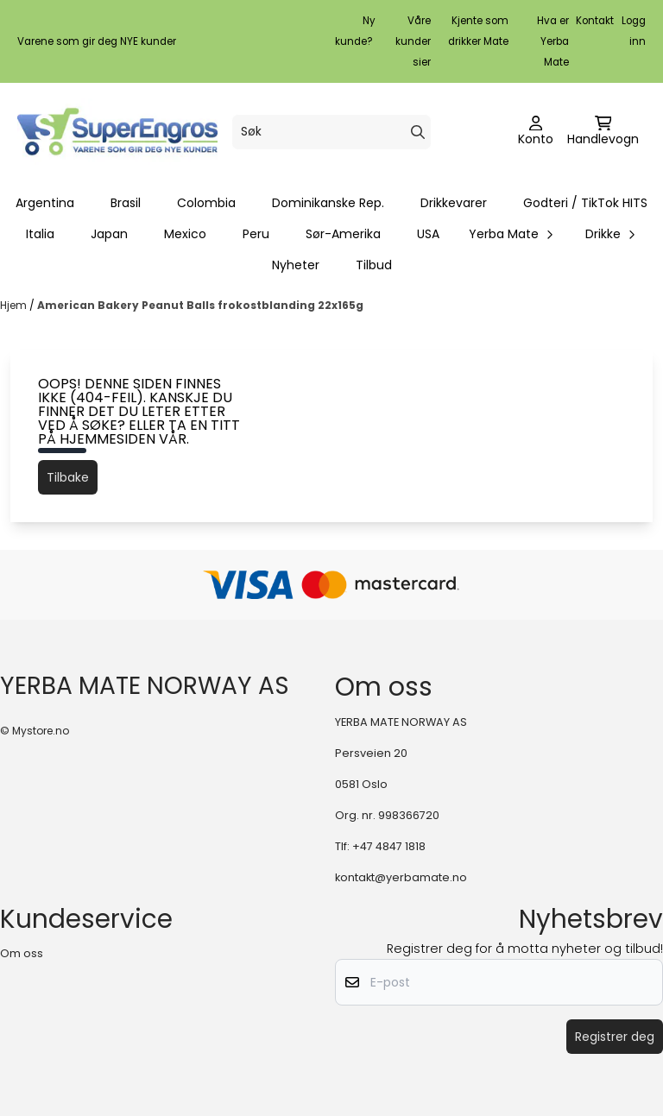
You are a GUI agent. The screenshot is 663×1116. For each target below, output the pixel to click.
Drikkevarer (453, 202)
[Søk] (331, 132)
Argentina (45, 202)
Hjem (14, 305)
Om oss (21, 953)
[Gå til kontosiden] (535, 132)
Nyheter (295, 265)
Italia (40, 234)
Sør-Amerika (343, 234)
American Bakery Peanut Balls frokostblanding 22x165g (200, 305)
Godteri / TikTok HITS (585, 202)
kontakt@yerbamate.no (401, 877)
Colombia (206, 202)
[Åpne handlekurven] (603, 132)
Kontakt (595, 21)
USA (428, 234)
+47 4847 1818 (389, 846)
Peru (256, 234)
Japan (109, 234)
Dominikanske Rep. (328, 202)
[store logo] (117, 131)
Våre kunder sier (413, 41)
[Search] (417, 132)
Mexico (185, 234)
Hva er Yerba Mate (553, 41)
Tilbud (374, 265)
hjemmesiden (107, 439)
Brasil (125, 202)
